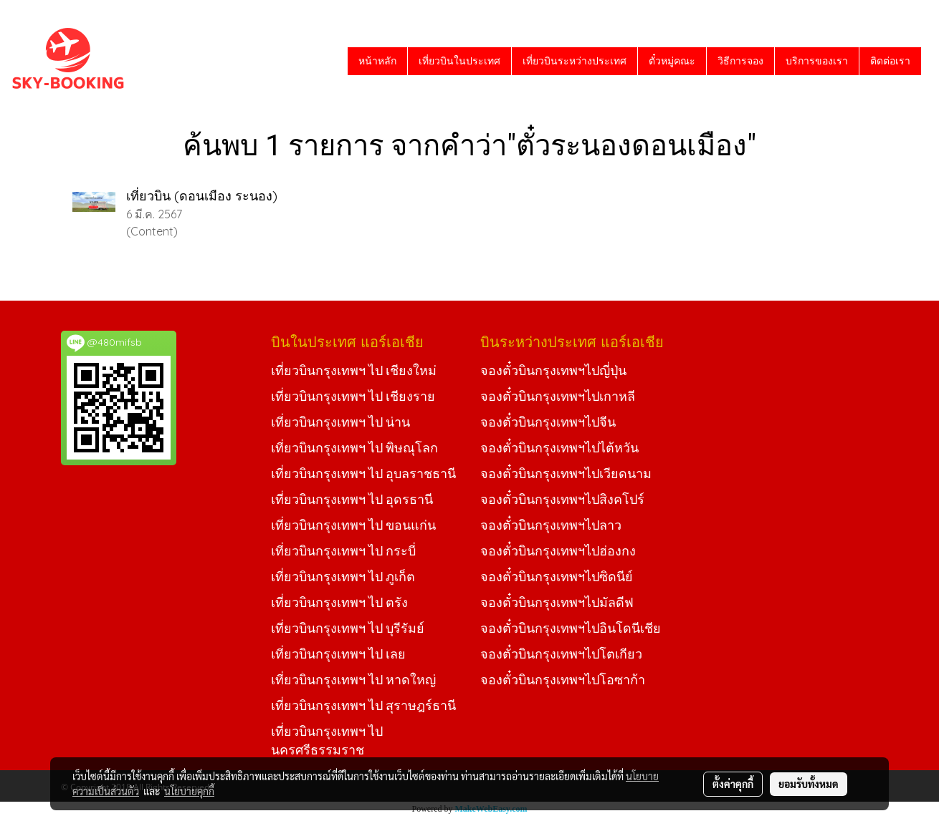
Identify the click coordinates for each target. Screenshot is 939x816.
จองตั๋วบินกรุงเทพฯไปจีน (548, 421)
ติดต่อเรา (890, 61)
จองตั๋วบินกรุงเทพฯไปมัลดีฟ (557, 602)
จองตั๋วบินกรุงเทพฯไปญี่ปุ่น (553, 370)
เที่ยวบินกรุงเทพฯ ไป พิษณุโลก (354, 447)
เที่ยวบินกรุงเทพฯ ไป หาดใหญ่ (353, 679)
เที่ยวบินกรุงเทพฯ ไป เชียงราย (353, 396)
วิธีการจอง (740, 61)
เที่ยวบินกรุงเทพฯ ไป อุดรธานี (352, 499)
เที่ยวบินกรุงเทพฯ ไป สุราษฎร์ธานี (363, 705)
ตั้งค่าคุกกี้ (732, 783)
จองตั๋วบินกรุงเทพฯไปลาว (550, 525)
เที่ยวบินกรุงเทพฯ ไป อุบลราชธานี (363, 473)
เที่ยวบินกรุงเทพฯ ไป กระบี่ (343, 550)
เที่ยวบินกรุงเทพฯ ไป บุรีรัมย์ (347, 628)
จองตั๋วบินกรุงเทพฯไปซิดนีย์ (556, 576)
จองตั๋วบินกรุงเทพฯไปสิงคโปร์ (562, 499)
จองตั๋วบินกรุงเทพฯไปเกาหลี (557, 396)
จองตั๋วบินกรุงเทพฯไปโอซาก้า (562, 679)
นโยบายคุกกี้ (189, 791)
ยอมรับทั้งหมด (808, 783)
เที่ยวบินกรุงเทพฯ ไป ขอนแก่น (353, 525)
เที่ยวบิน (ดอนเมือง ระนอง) (201, 196)
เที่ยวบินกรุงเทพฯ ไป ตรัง (339, 602)
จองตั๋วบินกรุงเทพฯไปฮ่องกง (558, 550)
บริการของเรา (817, 61)
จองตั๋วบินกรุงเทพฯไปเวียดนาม (566, 473)
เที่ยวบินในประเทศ (459, 61)
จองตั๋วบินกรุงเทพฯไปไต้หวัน (559, 447)
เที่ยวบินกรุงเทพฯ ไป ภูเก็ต (343, 576)
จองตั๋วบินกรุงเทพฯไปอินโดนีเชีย (570, 628)
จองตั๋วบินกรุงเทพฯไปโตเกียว (561, 653)
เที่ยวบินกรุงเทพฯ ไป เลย (338, 653)
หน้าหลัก (377, 61)
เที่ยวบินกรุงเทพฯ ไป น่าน (340, 421)
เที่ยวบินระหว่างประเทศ (574, 61)
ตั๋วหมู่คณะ (672, 61)
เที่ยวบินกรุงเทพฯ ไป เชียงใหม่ (354, 370)
